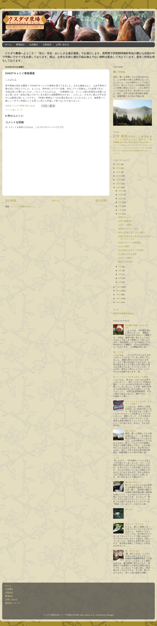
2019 (118, 184)
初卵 (146, 148)
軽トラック (18, 110)
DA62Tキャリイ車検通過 (129, 243)
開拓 (125, 142)
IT (142, 145)
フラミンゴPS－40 (137, 148)
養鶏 (124, 136)
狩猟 (126, 151)
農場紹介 (20, 44)
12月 (121, 191)
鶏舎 (146, 136)
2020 (118, 180)
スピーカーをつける (134, 524)
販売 (121, 142)
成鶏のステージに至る (128, 229)
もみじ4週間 (124, 246)
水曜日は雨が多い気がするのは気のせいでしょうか (134, 237)
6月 (120, 214)
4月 (120, 270)
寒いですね (119, 72)
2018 (118, 187)
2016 (118, 291)
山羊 (118, 151)
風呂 (135, 142)
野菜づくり (144, 139)
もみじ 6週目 (125, 225)
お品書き (33, 44)
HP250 (130, 142)
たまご (135, 139)
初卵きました (124, 217)
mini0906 (122, 145)
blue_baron (85, 615)
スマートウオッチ (123, 148)
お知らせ (126, 139)
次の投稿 (10, 200)
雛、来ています (132, 551)
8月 (120, 206)
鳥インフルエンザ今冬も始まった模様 (130, 377)
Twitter (145, 145)
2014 (118, 298)
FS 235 (138, 145)
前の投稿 (101, 200)
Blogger (110, 615)
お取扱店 (47, 44)
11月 (121, 194)
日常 (116, 136)
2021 (118, 176)
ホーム (8, 44)
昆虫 (122, 151)
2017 (118, 287)
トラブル (129, 145)
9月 (120, 202)
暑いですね (118, 352)
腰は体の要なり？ (133, 482)
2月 (120, 278)
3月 (120, 274)
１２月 (116, 458)
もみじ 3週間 (125, 258)
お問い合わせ (62, 44)
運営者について (12, 603)
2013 (118, 302)
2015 (118, 294)
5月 (120, 267)
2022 (118, 172)
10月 (121, 198)
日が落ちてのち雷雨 (127, 254)
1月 (120, 282)
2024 (118, 164)
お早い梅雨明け (125, 221)
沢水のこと (134, 136)
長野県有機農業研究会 (136, 151)
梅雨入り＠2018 (125, 262)
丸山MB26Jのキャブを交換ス (131, 250)
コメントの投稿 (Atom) (20, 206)
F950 (140, 142)
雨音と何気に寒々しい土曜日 (131, 232)
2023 (118, 168)
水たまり (129, 509)
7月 (120, 210)
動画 (150, 148)
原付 (115, 151)
